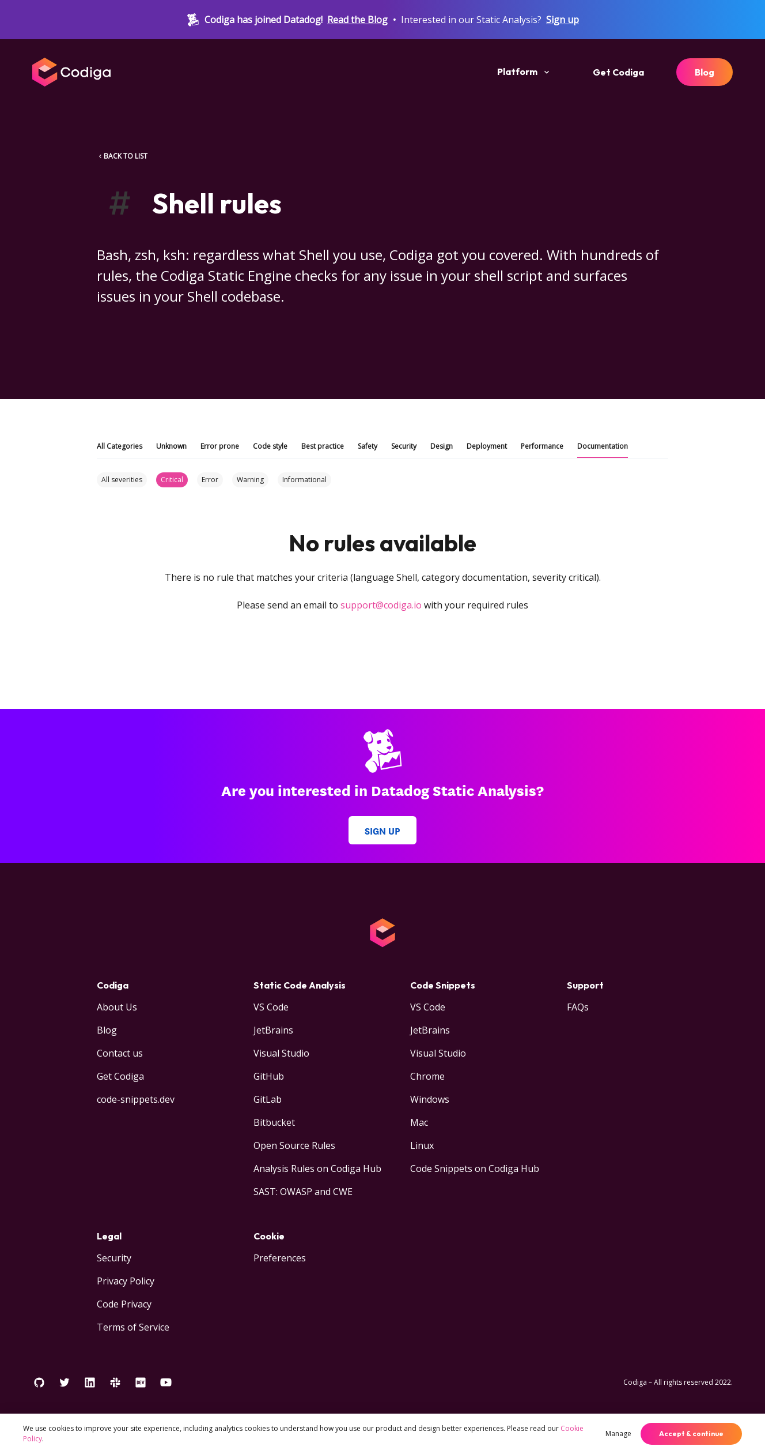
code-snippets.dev (136, 1099)
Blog (704, 72)
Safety (367, 446)
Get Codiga (618, 72)
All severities (121, 479)
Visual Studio (281, 1053)
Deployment (487, 446)
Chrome (427, 1076)
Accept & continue (691, 1433)
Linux (422, 1145)
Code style (270, 446)
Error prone (219, 446)
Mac (419, 1122)
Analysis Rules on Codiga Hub (317, 1168)
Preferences (279, 1258)
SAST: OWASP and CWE (303, 1191)
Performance (542, 446)
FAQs (578, 1007)
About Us (117, 1007)
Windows (429, 1099)
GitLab (267, 1099)
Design (441, 446)
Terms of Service (133, 1327)
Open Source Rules (294, 1145)
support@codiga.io (381, 605)
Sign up (562, 19)
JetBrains (273, 1030)
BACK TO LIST (122, 156)
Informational (304, 479)
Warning (250, 479)
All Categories (119, 446)
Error (210, 479)
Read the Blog (357, 19)
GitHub (268, 1076)
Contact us (120, 1053)
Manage (618, 1433)
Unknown (171, 446)
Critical (172, 479)
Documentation (602, 446)
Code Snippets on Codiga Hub (474, 1168)
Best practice (322, 446)
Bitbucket (274, 1122)
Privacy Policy (125, 1281)
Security (403, 446)
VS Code (271, 1007)
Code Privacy (124, 1304)
